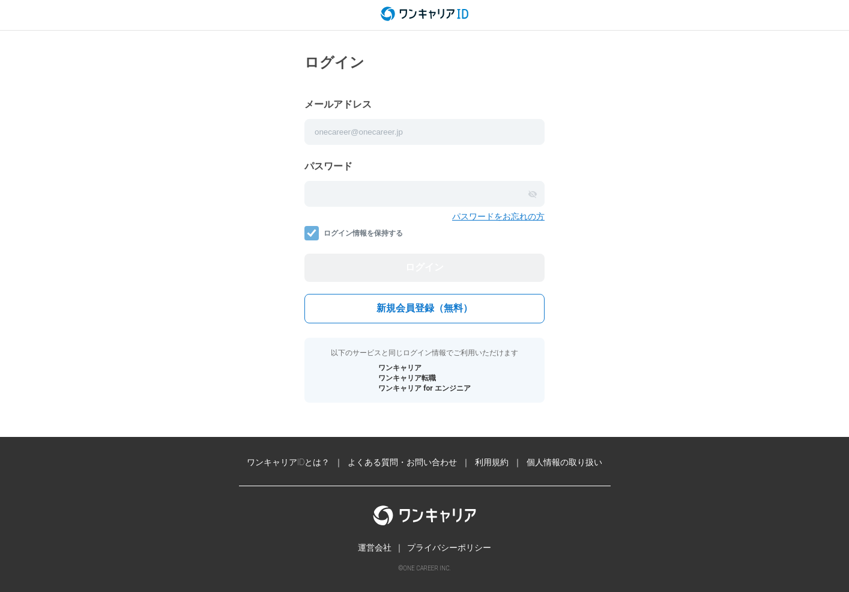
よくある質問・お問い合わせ (402, 462)
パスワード (328, 166)
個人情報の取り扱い (564, 462)
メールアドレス (338, 104)
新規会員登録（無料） (424, 308)
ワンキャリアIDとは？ (288, 462)
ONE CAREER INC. (426, 568)
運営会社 (374, 547)
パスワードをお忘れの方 (498, 216)
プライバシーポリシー (449, 547)
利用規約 (492, 462)
